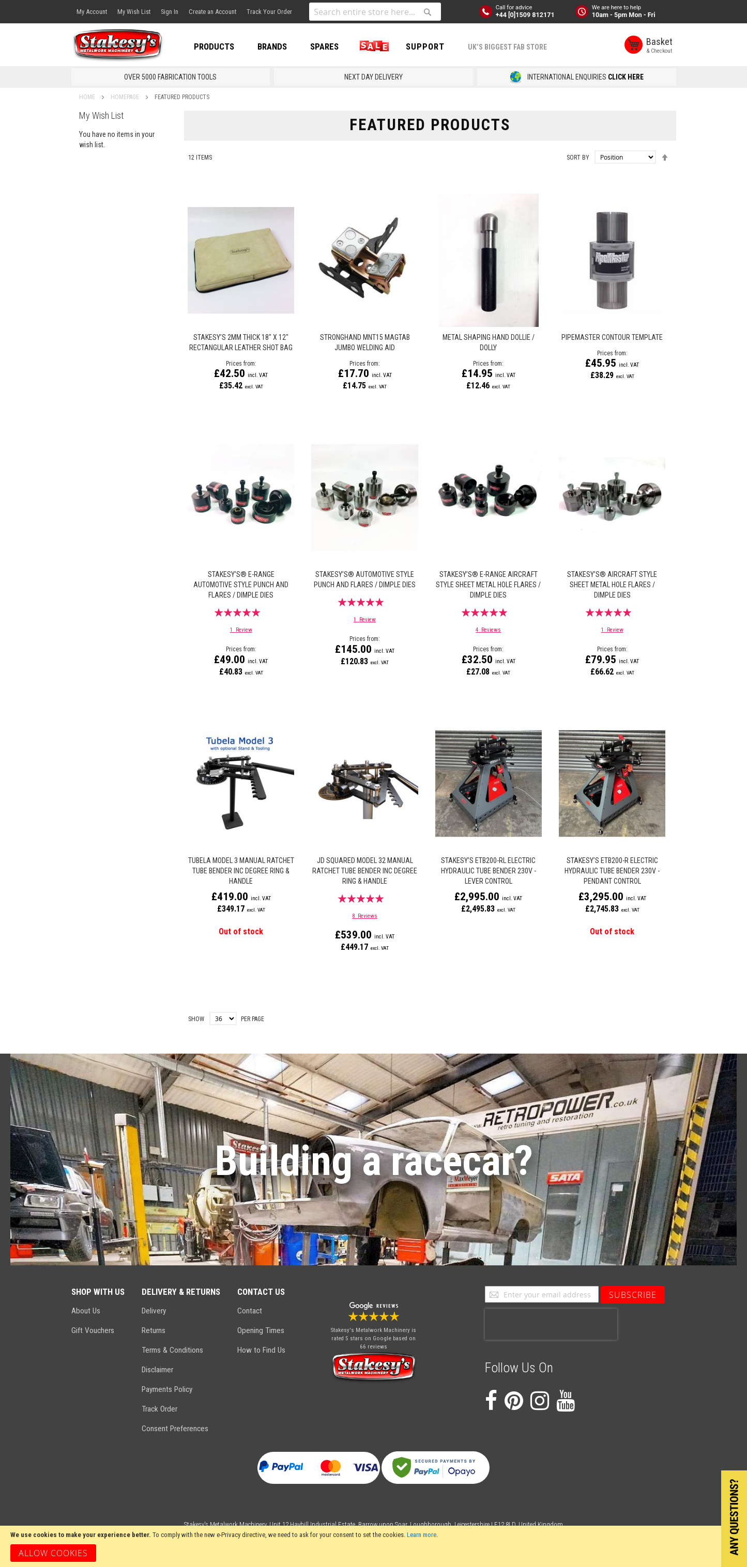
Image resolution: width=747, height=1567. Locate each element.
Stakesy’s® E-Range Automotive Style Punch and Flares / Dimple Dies (240, 584)
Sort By (578, 157)
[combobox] (375, 12)
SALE (372, 46)
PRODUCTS (214, 46)
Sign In (169, 11)
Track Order (159, 1409)
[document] (373, 1546)
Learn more (421, 1535)
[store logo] (117, 45)
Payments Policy (167, 1389)
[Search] (427, 12)
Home (88, 97)
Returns (153, 1330)
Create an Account (212, 11)
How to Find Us (261, 1350)
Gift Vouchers (92, 1330)
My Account (92, 11)
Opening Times (260, 1330)
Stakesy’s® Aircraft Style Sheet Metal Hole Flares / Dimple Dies (612, 584)
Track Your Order (269, 11)
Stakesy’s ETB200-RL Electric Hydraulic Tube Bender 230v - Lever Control (488, 870)
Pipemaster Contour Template (612, 337)
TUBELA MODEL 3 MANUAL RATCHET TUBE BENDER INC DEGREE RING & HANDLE (241, 870)
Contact (249, 1310)
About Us (85, 1310)
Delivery (154, 1310)
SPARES (324, 46)
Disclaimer (157, 1369)
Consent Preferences (175, 1428)
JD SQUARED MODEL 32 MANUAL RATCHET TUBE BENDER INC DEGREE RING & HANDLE (364, 870)
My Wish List (133, 11)
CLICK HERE (626, 77)
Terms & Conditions (172, 1350)
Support (425, 46)
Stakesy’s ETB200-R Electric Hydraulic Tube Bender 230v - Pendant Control (612, 870)
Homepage (126, 97)
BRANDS (272, 46)
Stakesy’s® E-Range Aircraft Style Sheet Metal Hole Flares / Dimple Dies (488, 584)
